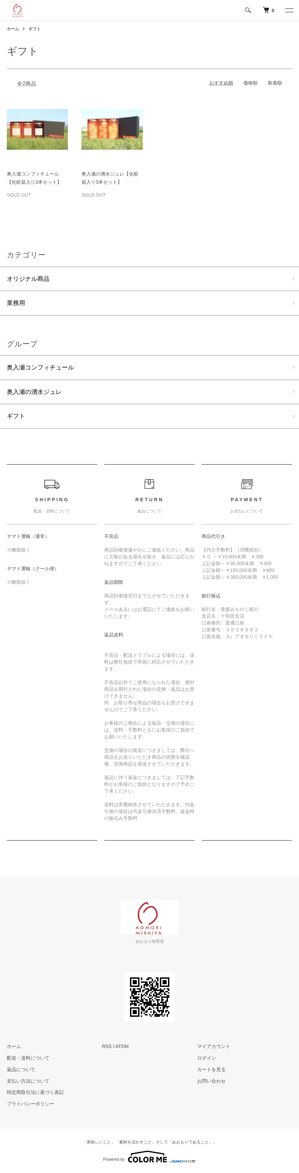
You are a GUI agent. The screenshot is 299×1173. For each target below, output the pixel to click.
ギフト (35, 28)
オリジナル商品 (28, 278)
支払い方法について (28, 1081)
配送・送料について (28, 1058)
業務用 (16, 303)
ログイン (206, 1058)
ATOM (122, 1046)
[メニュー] (289, 10)
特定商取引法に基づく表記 (35, 1092)
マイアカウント (213, 1046)
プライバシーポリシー (30, 1103)
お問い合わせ (211, 1081)
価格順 (250, 83)
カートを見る (211, 1069)
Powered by (149, 1157)
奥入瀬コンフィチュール (40, 367)
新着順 (275, 83)
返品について (21, 1069)
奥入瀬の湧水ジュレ (34, 392)
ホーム (13, 28)
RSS (107, 1046)
